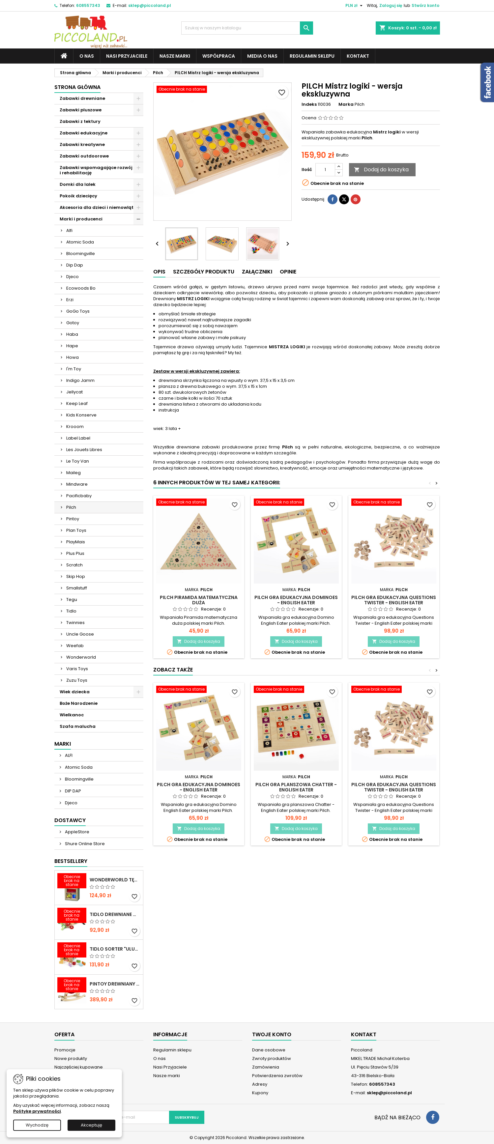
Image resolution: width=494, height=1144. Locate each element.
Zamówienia (265, 1067)
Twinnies (75, 622)
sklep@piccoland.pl (149, 5)
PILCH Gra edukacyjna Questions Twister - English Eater (393, 600)
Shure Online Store (84, 844)
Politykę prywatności (37, 1111)
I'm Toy (73, 369)
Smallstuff (76, 588)
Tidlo (71, 611)
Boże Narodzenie (79, 703)
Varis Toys (77, 669)
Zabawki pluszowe (81, 110)
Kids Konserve (81, 415)
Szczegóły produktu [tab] (203, 271)
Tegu (71, 599)
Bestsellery (70, 861)
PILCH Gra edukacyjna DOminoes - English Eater (296, 600)
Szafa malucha (78, 726)
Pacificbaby (79, 496)
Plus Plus (75, 553)
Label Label (78, 438)
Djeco (72, 276)
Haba (72, 334)
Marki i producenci (81, 219)
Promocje (64, 1050)
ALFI (68, 755)
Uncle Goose (80, 634)
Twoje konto (271, 1034)
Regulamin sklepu (312, 56)
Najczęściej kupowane (78, 1067)
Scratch (74, 565)
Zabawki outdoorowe (84, 156)
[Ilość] (325, 169)
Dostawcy (70, 820)
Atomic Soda (80, 242)
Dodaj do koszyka (381, 169)
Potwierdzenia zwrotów (277, 1075)
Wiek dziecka (75, 692)
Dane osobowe (268, 1050)
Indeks (309, 104)
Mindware (77, 484)
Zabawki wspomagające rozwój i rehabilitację (96, 170)
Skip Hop (75, 576)
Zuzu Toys (76, 680)
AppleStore (76, 832)
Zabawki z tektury (80, 121)
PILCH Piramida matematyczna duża (199, 600)
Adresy (259, 1084)
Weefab (75, 646)
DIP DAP (72, 791)
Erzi (69, 300)
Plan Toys (76, 530)
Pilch (71, 507)
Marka (346, 104)
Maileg (73, 473)
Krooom (75, 426)
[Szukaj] (247, 28)
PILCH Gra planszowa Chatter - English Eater (296, 787)
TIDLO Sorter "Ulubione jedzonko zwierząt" (115, 949)
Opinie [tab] (288, 271)
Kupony (260, 1093)
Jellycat (74, 392)
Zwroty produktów (271, 1058)
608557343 (88, 5)
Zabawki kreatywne (82, 144)
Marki (62, 744)
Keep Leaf (77, 403)
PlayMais (75, 542)
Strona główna (77, 87)
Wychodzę (37, 1125)
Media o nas (262, 56)
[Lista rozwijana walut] (354, 5)
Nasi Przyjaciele (126, 56)
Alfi (69, 230)
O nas (86, 56)
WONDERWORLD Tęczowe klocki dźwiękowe (115, 879)
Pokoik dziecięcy (78, 196)
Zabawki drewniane (82, 98)
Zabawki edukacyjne (83, 133)
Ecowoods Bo (81, 288)
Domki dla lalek (78, 184)
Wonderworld (81, 657)
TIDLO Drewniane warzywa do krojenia (115, 914)
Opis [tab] (159, 271)
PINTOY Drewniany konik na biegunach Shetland (115, 984)
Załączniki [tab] (257, 271)
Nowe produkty (70, 1058)
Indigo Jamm (80, 380)
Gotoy (72, 323)
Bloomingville (80, 253)
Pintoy (72, 519)
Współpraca (218, 56)
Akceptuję (91, 1125)
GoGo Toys (78, 311)
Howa (72, 357)
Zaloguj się (390, 5)
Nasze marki (175, 56)
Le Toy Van (77, 461)
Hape (72, 346)
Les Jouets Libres (84, 449)
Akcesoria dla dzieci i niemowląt (96, 207)
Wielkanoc (72, 715)
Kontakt (358, 56)
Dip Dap (74, 265)
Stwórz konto (425, 5)
